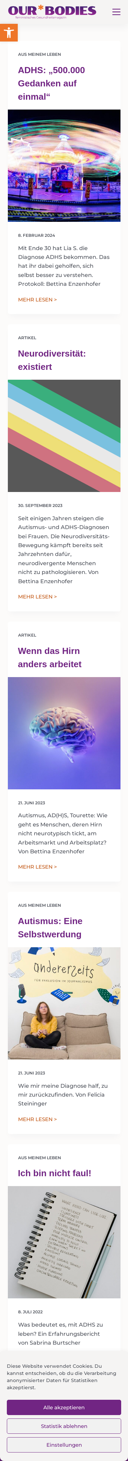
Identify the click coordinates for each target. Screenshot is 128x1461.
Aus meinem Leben (39, 54)
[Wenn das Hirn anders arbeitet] (64, 733)
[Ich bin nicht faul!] (64, 1242)
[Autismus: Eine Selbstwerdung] (64, 1003)
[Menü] (116, 12)
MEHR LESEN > (37, 300)
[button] (9, 33)
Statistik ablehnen (64, 1426)
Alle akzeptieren (64, 1407)
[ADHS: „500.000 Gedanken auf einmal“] (64, 166)
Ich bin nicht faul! (54, 1173)
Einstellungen (64, 1445)
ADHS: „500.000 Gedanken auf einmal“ (51, 83)
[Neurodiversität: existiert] (64, 436)
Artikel (27, 337)
